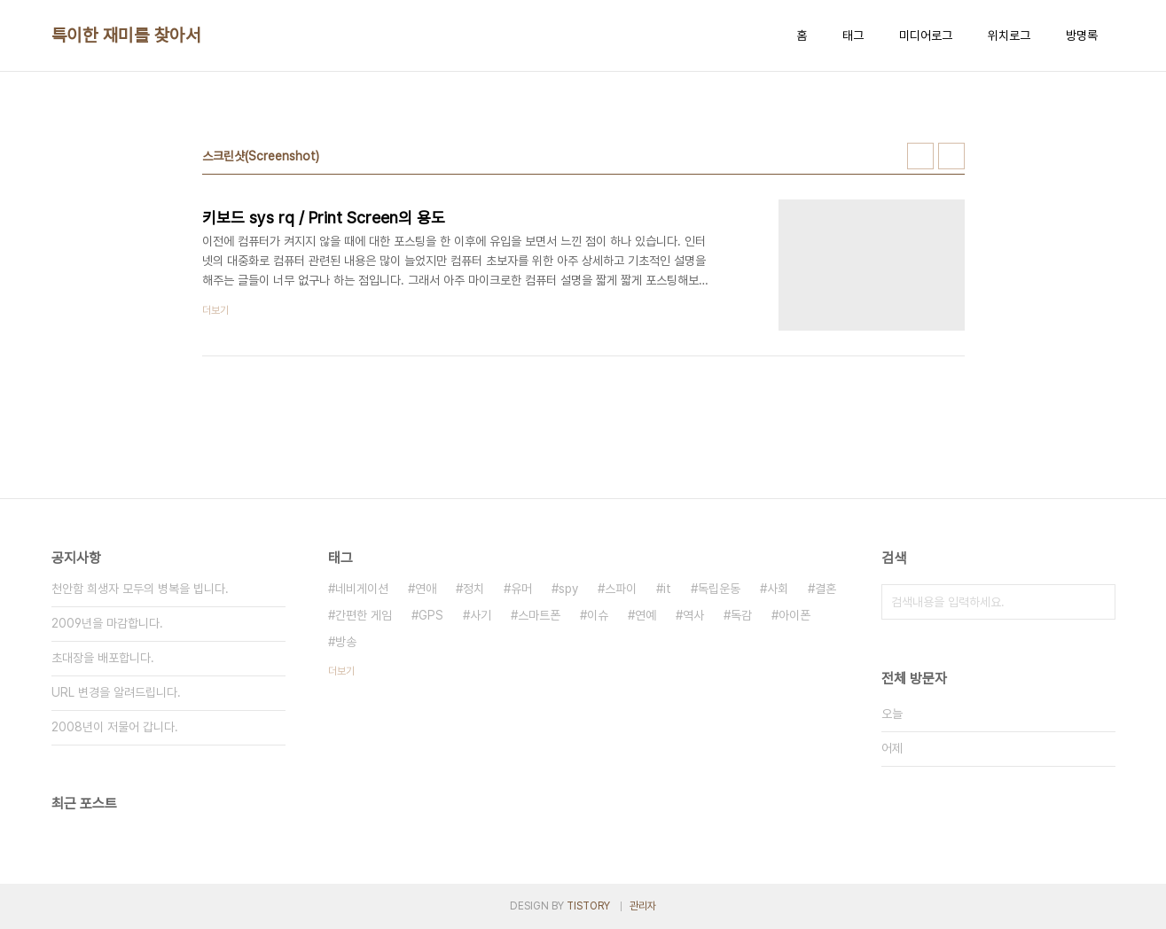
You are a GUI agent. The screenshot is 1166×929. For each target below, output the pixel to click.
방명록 (1082, 35)
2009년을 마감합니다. (107, 623)
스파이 (621, 589)
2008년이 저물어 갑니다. (114, 727)
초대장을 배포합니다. (102, 658)
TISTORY (588, 906)
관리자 (643, 906)
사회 (777, 589)
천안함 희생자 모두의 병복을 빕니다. (140, 589)
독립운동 (719, 589)
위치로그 (1009, 35)
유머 (521, 589)
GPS (431, 615)
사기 (480, 615)
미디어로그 (925, 35)
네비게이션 (361, 589)
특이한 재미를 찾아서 (126, 35)
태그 (853, 35)
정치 (473, 589)
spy (568, 589)
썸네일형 (920, 156)
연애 (425, 589)
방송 (345, 642)
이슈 (597, 615)
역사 (693, 615)
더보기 (341, 671)
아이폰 (794, 615)
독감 (741, 615)
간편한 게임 (363, 615)
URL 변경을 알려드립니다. (116, 692)
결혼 (825, 589)
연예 (645, 615)
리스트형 (951, 156)
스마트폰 (539, 615)
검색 (1098, 602)
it (667, 589)
